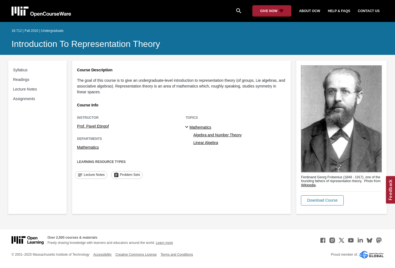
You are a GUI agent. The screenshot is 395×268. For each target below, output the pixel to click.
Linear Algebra (205, 142)
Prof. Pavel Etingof (93, 126)
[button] (322, 200)
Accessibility (102, 254)
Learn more (164, 243)
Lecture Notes (25, 89)
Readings (21, 79)
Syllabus (20, 70)
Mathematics (88, 147)
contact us (369, 11)
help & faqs (339, 11)
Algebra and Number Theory (217, 135)
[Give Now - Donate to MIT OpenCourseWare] (272, 11)
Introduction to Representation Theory (86, 44)
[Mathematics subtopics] (187, 127)
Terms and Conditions (176, 254)
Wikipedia (308, 185)
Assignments (24, 99)
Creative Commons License (136, 254)
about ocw (309, 11)
